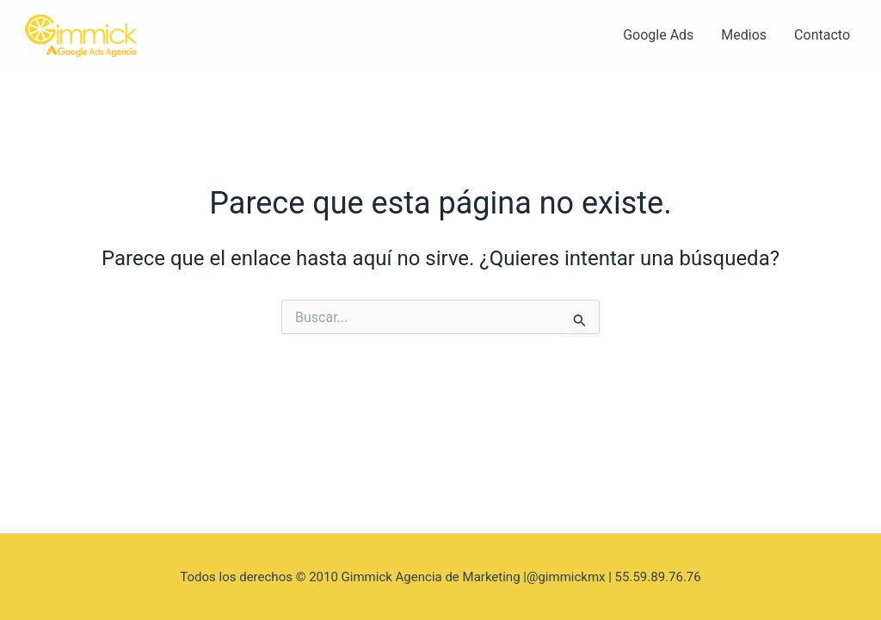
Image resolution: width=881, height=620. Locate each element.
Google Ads (658, 35)
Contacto (822, 35)
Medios (744, 35)
